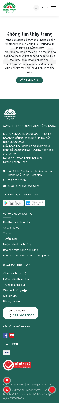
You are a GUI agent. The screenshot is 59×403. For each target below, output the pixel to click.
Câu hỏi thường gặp (15, 290)
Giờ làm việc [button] (10, 295)
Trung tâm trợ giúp (14, 284)
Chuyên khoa (11, 227)
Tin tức (7, 233)
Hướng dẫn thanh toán (16, 279)
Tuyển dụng (10, 238)
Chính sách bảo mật (15, 273)
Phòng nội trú (11, 301)
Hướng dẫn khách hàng (17, 244)
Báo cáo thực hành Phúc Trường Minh (26, 255)
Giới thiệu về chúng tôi (16, 222)
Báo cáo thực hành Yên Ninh (20, 249)
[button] (7, 390)
